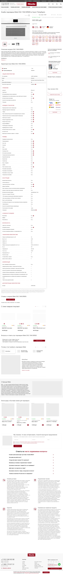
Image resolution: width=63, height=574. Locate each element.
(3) (13, 418)
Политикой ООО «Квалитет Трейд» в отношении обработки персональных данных (32, 441)
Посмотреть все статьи (55, 94)
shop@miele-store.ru (53, 564)
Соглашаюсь (46, 572)
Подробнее (55, 72)
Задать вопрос (39, 340)
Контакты (24, 569)
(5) (28, 418)
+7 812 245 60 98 (5, 3)
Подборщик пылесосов (39, 566)
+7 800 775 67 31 (5, 4)
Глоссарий (24, 565)
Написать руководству (55, 568)
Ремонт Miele (37, 564)
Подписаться (55, 439)
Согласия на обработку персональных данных (30, 442)
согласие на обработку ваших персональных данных (21, 572)
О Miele (23, 561)
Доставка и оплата (38, 561)
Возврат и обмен (38, 565)
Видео (23, 566)
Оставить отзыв (5, 299)
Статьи (23, 564)
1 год (43, 27)
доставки (36, 27)
